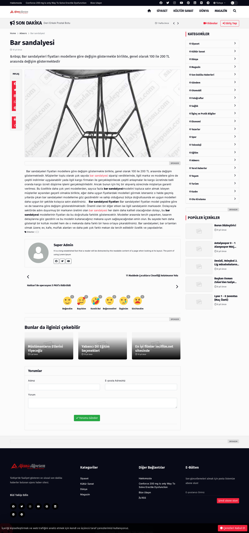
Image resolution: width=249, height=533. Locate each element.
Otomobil (212, 90)
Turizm (212, 183)
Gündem (212, 82)
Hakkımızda (16, 3)
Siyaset (162, 11)
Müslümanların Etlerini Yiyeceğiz (45, 341)
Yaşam (212, 175)
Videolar (211, 23)
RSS (142, 490)
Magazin (221, 11)
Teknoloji (212, 144)
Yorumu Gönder (87, 410)
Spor (212, 137)
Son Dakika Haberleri (212, 74)
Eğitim (212, 152)
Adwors (23, 33)
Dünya (204, 11)
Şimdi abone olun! (228, 493)
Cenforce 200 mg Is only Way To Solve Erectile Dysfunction (56, 3)
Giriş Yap (230, 23)
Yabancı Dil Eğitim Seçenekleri (96, 341)
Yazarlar (212, 129)
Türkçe (218, 3)
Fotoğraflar (212, 98)
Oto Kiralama (212, 199)
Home (13, 33)
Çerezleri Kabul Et (232, 528)
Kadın (212, 191)
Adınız (31, 372)
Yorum (31, 386)
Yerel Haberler (212, 168)
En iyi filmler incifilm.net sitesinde (154, 341)
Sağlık (212, 105)
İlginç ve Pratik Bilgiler (212, 113)
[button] (174, 23)
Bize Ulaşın (96, 3)
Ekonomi (212, 121)
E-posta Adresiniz (115, 372)
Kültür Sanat (183, 11)
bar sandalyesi (99, 175)
